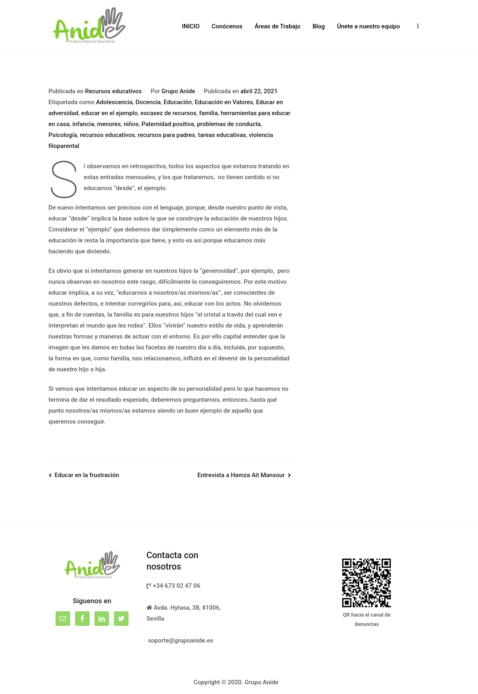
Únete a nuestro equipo (368, 26)
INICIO (191, 26)
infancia (83, 124)
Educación (178, 102)
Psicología (63, 135)
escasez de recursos (169, 113)
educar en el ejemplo (109, 113)
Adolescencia (114, 102)
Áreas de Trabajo (277, 26)
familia (208, 113)
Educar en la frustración (87, 475)
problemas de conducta (229, 124)
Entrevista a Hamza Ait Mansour (241, 475)
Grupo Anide (178, 91)
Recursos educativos (113, 91)
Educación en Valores (224, 102)
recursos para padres (166, 135)
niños (131, 124)
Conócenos (227, 26)
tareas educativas (222, 135)
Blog (319, 26)
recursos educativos (107, 135)
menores (109, 124)
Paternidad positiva (167, 124)
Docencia (148, 102)
